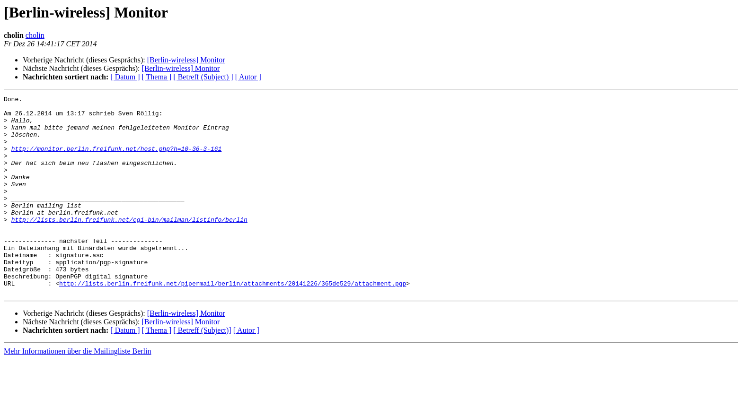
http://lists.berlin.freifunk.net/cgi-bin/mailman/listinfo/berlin (129, 245)
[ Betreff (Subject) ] (203, 77)
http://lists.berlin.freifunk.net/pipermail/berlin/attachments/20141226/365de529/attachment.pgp (232, 321)
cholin (35, 35)
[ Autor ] (248, 77)
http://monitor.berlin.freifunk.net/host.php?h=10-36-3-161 (116, 160)
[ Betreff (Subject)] (202, 370)
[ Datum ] (125, 77)
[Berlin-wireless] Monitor (186, 60)
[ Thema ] (157, 77)
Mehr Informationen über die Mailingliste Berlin (77, 391)
